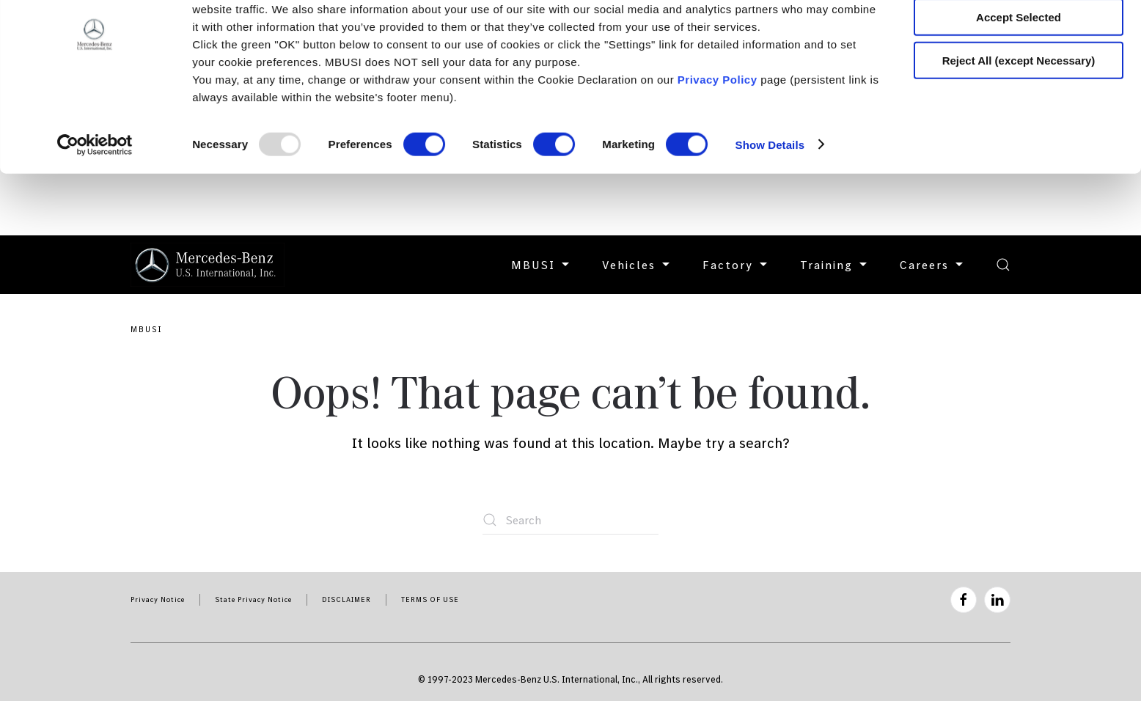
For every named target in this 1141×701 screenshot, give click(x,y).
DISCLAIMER (346, 599)
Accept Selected (1018, 79)
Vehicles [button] (637, 264)
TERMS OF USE (430, 599)
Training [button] (835, 264)
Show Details (770, 206)
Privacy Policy (717, 141)
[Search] (570, 520)
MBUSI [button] (542, 264)
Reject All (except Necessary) (1019, 122)
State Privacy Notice (253, 599)
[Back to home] (208, 264)
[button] (1003, 264)
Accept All (1019, 36)
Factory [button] (736, 264)
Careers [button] (933, 264)
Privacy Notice (158, 599)
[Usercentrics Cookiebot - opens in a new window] (95, 207)
